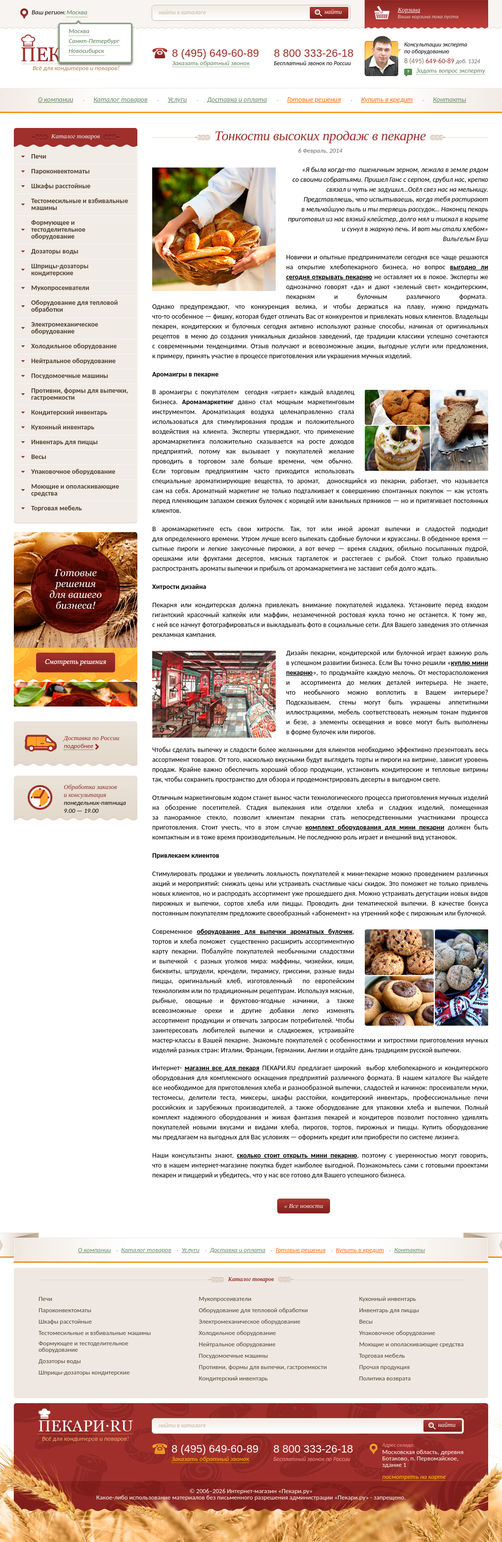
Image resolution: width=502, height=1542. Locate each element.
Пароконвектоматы (60, 171)
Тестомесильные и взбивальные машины (79, 204)
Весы (38, 457)
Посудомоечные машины (69, 376)
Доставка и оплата (237, 99)
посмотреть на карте (414, 1476)
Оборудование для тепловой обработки (74, 306)
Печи (38, 156)
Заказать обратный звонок (211, 63)
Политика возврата (385, 1378)
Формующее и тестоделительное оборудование (58, 229)
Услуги (177, 99)
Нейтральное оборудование (73, 361)
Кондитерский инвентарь (69, 412)
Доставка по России (92, 742)
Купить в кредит (387, 99)
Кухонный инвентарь (62, 427)
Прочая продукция (384, 1367)
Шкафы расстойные (60, 186)
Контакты (449, 99)
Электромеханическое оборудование (64, 327)
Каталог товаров (120, 99)
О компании (56, 99)
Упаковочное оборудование (73, 471)
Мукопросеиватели (60, 288)
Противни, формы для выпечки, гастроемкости (79, 394)
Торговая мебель (56, 508)
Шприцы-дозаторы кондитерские (59, 269)
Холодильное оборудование (74, 346)
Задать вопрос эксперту (450, 70)
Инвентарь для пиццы (64, 442)
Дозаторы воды (55, 251)
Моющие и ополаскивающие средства (75, 490)
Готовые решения (314, 99)
